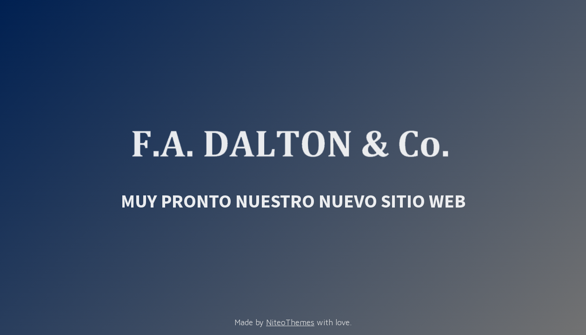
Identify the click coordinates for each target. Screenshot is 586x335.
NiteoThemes (290, 322)
